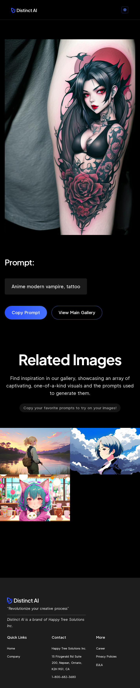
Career (100, 648)
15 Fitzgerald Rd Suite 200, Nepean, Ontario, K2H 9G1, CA (67, 663)
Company (13, 656)
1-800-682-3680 (64, 677)
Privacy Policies (106, 656)
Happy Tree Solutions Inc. (69, 648)
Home (11, 648)
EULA (99, 665)
